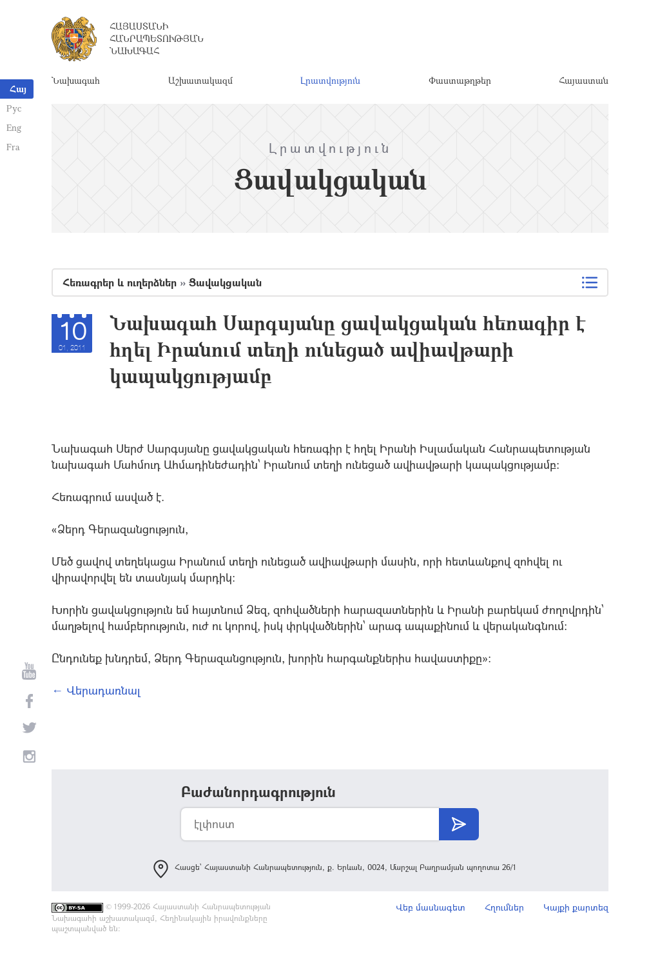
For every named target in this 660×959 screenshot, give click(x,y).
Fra (13, 147)
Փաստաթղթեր (460, 80)
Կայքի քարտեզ (575, 907)
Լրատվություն (330, 80)
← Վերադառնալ (96, 690)
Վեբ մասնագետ (430, 907)
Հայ (18, 89)
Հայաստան (583, 80)
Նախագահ (76, 80)
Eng (13, 127)
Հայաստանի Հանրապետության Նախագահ (157, 38)
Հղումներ (504, 907)
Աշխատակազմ (200, 80)
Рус (13, 108)
